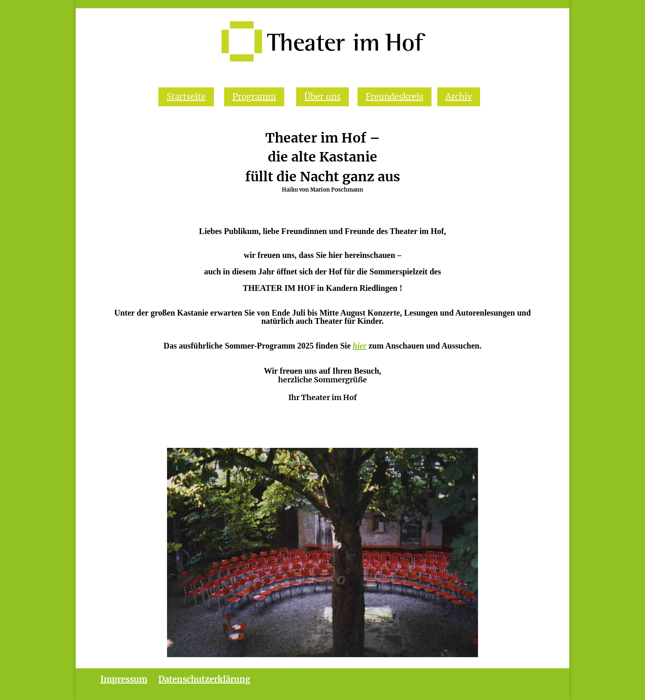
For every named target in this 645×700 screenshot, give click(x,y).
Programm (254, 96)
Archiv (458, 96)
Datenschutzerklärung (204, 679)
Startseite (186, 96)
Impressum (123, 679)
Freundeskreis (394, 96)
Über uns (322, 96)
